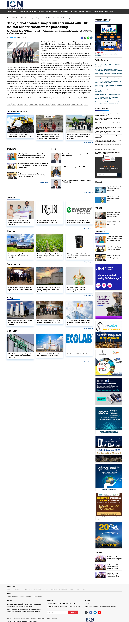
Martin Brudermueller (77, 104)
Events (88, 11)
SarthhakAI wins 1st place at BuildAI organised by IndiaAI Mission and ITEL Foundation (19, 222)
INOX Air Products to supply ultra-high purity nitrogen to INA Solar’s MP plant (48, 321)
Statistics (28, 596)
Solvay (53, 104)
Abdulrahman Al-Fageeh (64, 104)
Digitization (73, 11)
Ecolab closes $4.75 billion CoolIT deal (78, 354)
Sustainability (37, 589)
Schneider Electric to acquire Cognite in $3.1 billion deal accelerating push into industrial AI (19, 355)
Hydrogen (41, 11)
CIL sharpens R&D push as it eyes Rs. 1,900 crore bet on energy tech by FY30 (19, 135)
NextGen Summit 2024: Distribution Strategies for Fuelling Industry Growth (113, 575)
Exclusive (64, 11)
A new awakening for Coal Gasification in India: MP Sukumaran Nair (113, 223)
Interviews (11, 149)
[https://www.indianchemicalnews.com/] (94, 619)
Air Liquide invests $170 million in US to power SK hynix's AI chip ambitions (49, 354)
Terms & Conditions (52, 618)
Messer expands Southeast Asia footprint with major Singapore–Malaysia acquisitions (20, 322)
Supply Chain (54, 589)
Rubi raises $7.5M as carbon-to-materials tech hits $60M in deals (47, 221)
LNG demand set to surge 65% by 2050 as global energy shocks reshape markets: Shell (79, 322)
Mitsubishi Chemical (44, 104)
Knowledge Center (37, 596)
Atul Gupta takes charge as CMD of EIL (73, 167)
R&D (13, 18)
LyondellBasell (33, 104)
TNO (86, 104)
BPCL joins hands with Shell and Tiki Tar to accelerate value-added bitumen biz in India (20, 289)
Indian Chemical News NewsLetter (61, 603)
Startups (78, 589)
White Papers (109, 11)
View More (88, 142)
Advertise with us (25, 618)
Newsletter (33, 618)
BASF (14, 104)
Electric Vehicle (63, 589)
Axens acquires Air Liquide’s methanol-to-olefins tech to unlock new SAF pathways (107, 132)
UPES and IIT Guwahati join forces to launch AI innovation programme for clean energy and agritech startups (48, 136)
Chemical (22, 11)
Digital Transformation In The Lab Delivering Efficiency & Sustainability (114, 188)
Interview (22, 596)
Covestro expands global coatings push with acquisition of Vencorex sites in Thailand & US (19, 255)
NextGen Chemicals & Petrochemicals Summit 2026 (108, 54)
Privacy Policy (41, 618)
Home (10, 11)
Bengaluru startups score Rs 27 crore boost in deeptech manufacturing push (78, 221)
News (15, 11)
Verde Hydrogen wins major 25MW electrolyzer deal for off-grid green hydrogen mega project (108, 141)
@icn (87, 603)
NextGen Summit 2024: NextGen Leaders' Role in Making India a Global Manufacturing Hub (113, 566)
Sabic (9, 104)
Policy (81, 11)
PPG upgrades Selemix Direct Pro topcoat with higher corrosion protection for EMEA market (79, 255)
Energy (48, 11)
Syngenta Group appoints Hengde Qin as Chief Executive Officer (76, 154)
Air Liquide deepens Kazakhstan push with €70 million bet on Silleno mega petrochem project (48, 289)
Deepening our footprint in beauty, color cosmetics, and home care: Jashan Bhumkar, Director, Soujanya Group (31, 174)
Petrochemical (31, 11)
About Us (9, 618)
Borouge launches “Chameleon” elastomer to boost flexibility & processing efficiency (76, 289)
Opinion (9, 596)
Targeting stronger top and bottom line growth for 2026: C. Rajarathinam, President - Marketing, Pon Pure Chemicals (33, 165)
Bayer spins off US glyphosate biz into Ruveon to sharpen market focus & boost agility (49, 255)
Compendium (98, 11)
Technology (46, 589)
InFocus (56, 11)
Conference (15, 596)
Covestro (20, 104)
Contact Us (16, 618)
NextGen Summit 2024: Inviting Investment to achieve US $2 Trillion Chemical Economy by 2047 (114, 558)
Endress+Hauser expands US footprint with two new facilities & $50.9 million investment (78, 136)
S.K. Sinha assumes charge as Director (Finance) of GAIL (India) (76, 181)
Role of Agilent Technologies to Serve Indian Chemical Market (114, 198)
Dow (26, 104)
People (54, 149)
